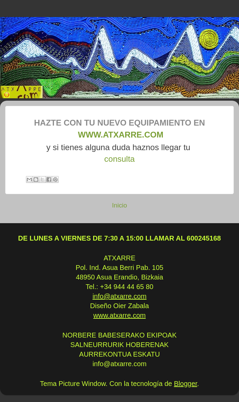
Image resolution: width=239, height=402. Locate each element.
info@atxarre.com (119, 296)
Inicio (119, 205)
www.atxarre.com (120, 134)
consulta (119, 158)
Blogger (185, 383)
